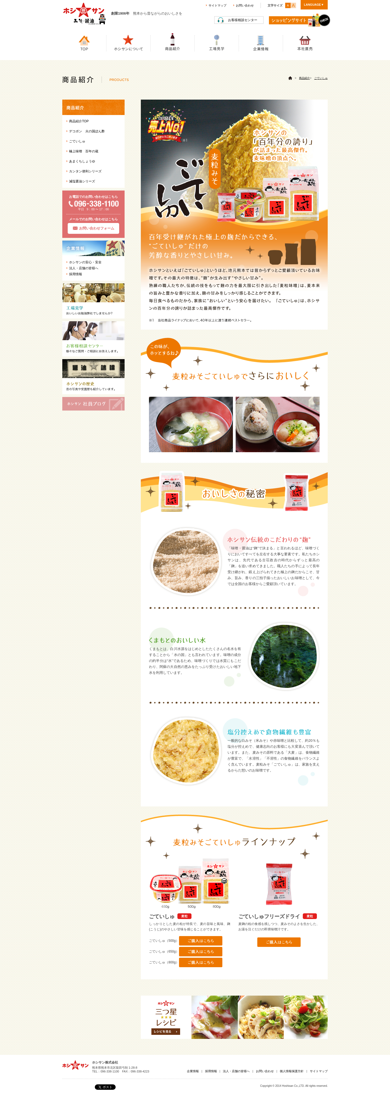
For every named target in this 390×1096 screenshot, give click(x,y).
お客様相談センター (242, 20)
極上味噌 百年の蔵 (83, 151)
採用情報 (75, 274)
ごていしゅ (321, 78)
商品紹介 (304, 78)
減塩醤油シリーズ (82, 181)
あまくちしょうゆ (82, 161)
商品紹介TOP (79, 121)
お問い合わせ (245, 5)
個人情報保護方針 (292, 1071)
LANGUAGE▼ (314, 4)
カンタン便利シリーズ (85, 171)
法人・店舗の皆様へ (83, 268)
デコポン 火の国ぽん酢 (87, 131)
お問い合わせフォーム (96, 228)
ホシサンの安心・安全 (85, 262)
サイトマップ (217, 5)
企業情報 (193, 1071)
